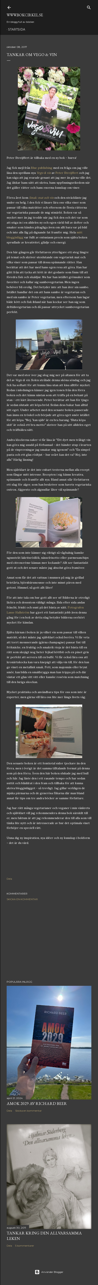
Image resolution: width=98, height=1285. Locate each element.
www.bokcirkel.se (25, 15)
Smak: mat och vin (41, 198)
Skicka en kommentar (22, 899)
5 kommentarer (24, 1245)
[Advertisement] (49, 940)
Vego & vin (44, 173)
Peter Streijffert (66, 173)
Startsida (16, 29)
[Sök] (88, 7)
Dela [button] (9, 878)
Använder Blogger (49, 1272)
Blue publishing (41, 168)
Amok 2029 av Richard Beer (37, 1103)
